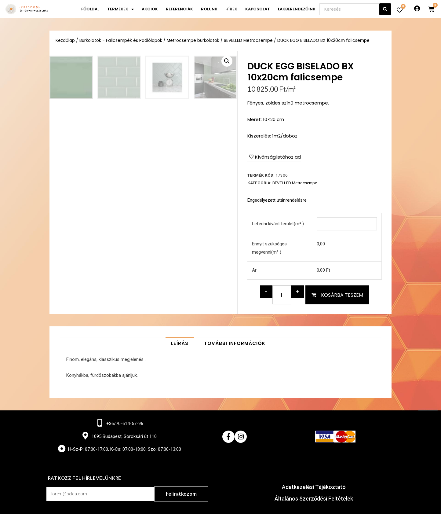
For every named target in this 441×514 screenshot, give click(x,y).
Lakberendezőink (296, 9)
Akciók (150, 9)
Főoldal (90, 9)
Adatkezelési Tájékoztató (314, 487)
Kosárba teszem (342, 295)
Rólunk (209, 9)
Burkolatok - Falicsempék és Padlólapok (120, 40)
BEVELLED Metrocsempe (248, 40)
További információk (234, 343)
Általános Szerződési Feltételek (314, 499)
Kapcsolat (257, 9)
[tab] (180, 343)
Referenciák (179, 9)
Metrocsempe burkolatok (193, 40)
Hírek (231, 9)
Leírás (179, 343)
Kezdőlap (65, 40)
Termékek (120, 9)
